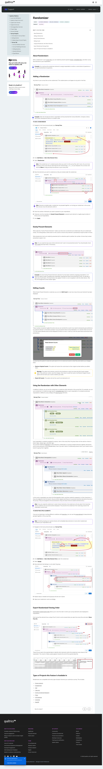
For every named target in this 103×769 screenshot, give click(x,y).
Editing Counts (37, 41)
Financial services (32, 733)
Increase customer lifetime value (12, 731)
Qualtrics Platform (14, 16)
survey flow (49, 60)
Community (55, 731)
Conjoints (37, 700)
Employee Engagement (9, 747)
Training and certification (58, 740)
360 (36, 688)
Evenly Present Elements (39, 38)
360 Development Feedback (10, 749)
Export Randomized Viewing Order (41, 46)
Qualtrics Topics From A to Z (17, 20)
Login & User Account (15, 22)
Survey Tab (14, 42)
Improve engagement (9, 733)
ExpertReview (16, 53)
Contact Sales (92, 9)
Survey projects (39, 683)
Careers (78, 735)
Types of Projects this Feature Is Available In (43, 48)
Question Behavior (17, 51)
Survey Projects (14, 33)
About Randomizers (38, 33)
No (89, 709)
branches (47, 444)
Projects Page (14, 29)
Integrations (79, 740)
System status (55, 742)
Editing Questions (17, 49)
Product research (32, 747)
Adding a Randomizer (38, 36)
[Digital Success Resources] (93, 2)
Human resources (32, 752)
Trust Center (79, 744)
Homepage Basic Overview (17, 27)
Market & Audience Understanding (12, 752)
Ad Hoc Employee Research (42, 692)
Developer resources (57, 737)
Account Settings (14, 31)
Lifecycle (37, 690)
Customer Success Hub (57, 733)
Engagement (38, 685)
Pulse (36, 695)
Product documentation (57, 735)
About (77, 731)
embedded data (78, 60)
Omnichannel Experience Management (13, 745)
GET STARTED (13, 92)
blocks (71, 60)
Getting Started (15, 38)
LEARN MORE (13, 68)
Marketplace (79, 737)
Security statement (30, 761)
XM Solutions (38, 697)
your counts (38, 244)
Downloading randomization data (41, 611)
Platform (78, 733)
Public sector (31, 735)
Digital (29, 749)
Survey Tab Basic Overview (19, 44)
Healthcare (30, 731)
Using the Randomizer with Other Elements (43, 43)
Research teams (32, 745)
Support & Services (15, 24)
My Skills (70, 9)
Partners (78, 742)
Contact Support (80, 9)
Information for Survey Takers (18, 35)
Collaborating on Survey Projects (19, 40)
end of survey (59, 393)
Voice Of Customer (8, 743)
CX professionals (32, 743)
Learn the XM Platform (16, 18)
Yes (84, 709)
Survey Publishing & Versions (19, 46)
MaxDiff (37, 702)
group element (79, 514)
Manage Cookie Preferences (42, 761)
